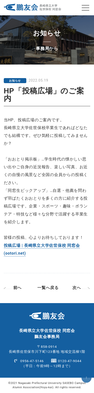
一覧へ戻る (47, 288)
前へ (17, 288)
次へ (76, 288)
